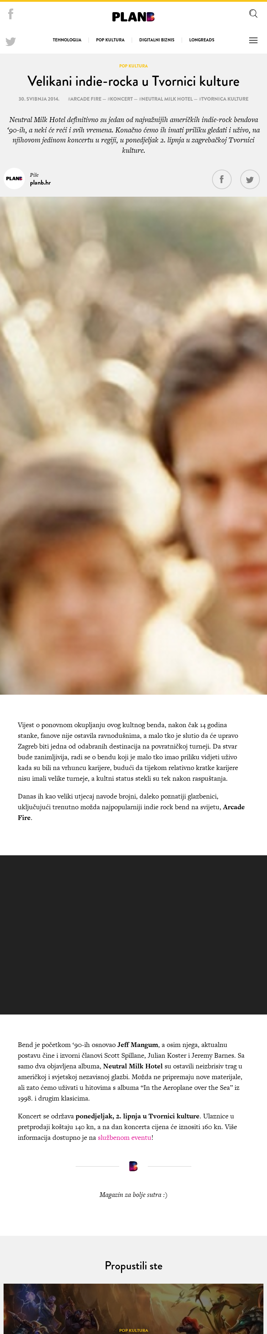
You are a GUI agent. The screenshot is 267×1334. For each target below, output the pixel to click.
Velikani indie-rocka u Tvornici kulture (133, 80)
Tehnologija (67, 40)
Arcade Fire (85, 98)
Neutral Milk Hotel (167, 98)
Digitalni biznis (157, 40)
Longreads (202, 40)
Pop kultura (110, 40)
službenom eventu (124, 1137)
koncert (121, 98)
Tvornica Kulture (224, 98)
